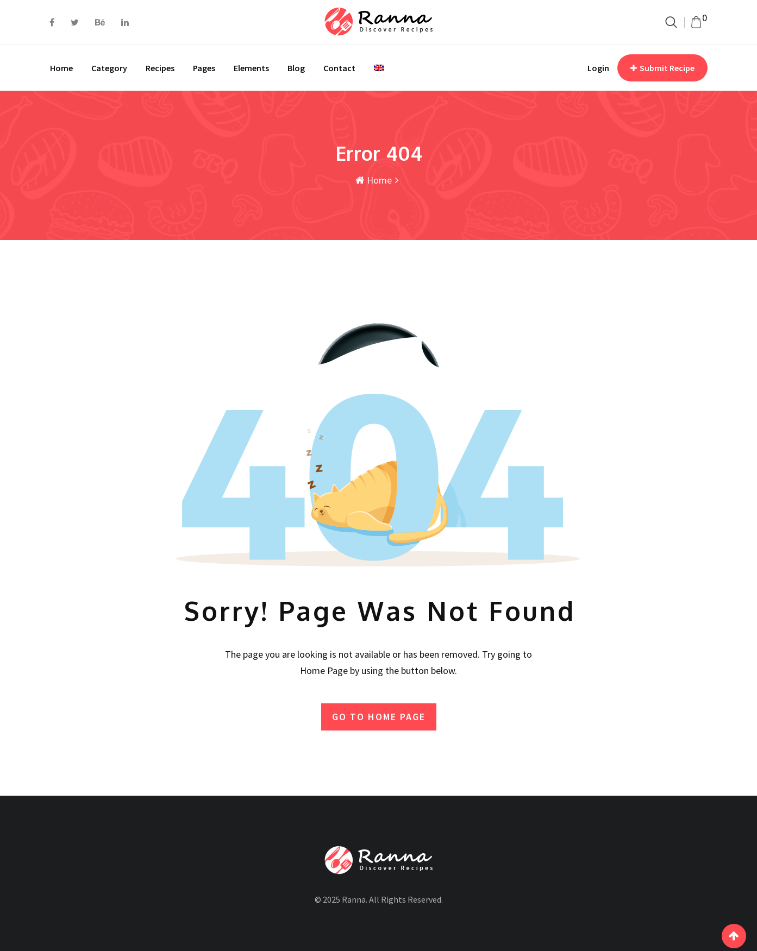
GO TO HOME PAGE (379, 716)
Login (598, 67)
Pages (204, 67)
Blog (296, 67)
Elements (251, 67)
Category (109, 67)
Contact (339, 67)
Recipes (160, 67)
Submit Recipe (662, 67)
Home (61, 67)
